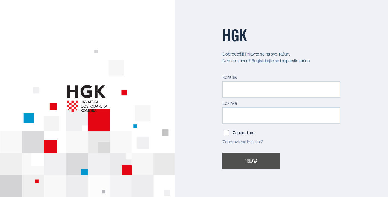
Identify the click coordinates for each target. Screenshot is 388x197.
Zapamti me (244, 132)
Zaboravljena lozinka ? (242, 141)
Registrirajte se (265, 60)
